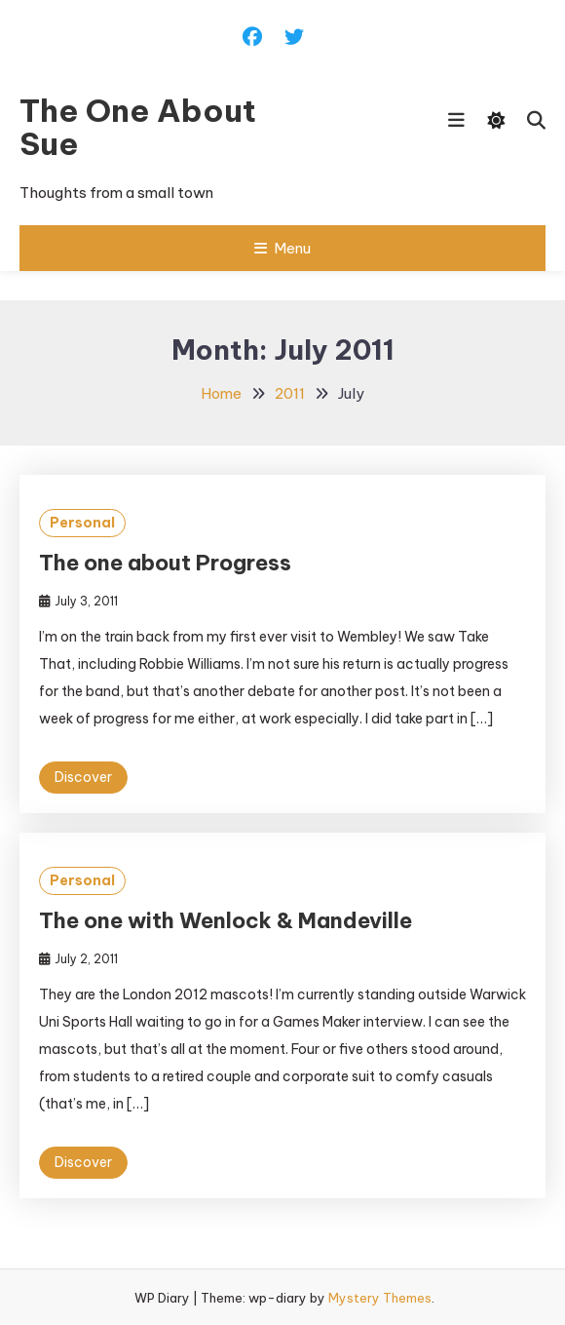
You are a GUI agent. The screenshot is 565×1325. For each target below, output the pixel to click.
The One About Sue (137, 127)
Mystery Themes (380, 1298)
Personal (82, 522)
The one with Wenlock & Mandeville (225, 920)
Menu (282, 248)
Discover (83, 777)
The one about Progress (165, 562)
